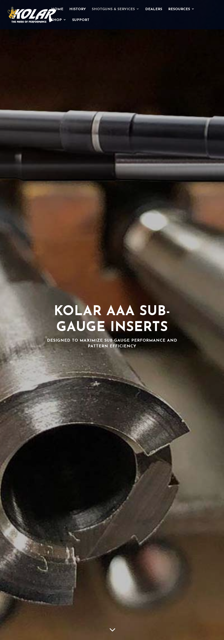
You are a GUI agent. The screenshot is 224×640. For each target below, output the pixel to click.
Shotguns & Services (113, 9)
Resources (179, 9)
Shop (56, 20)
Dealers (153, 9)
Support (80, 20)
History (77, 9)
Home (57, 9)
